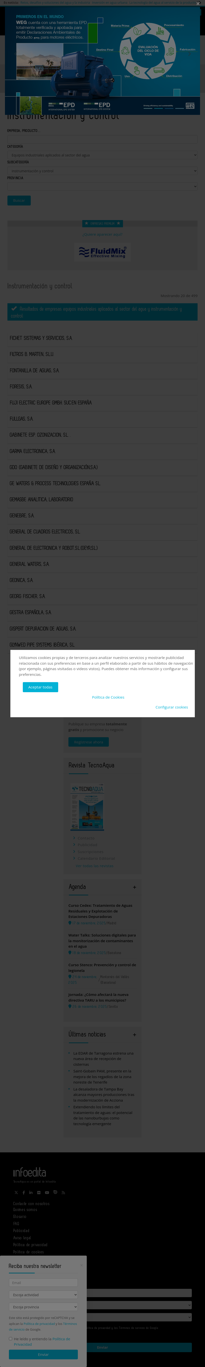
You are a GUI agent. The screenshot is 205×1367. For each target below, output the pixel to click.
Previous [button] (15, 53)
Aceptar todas (40, 686)
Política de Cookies (108, 697)
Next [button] (189, 53)
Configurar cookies (172, 707)
